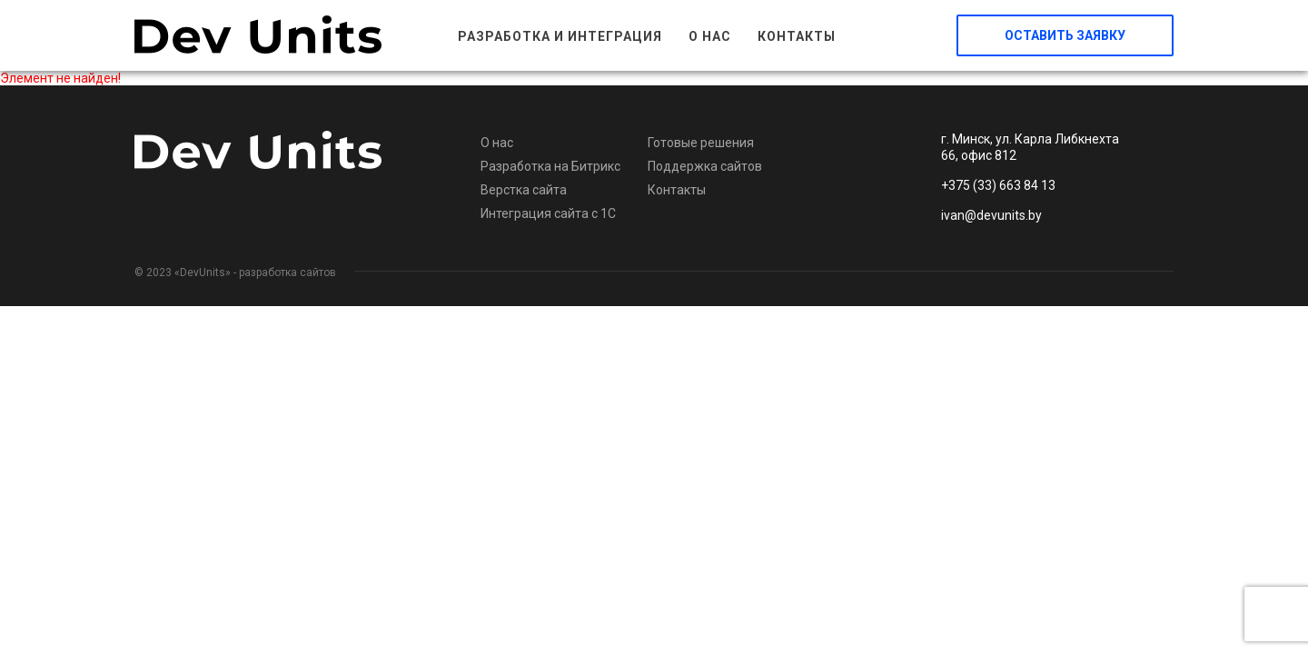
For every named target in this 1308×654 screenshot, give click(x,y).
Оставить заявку (1065, 35)
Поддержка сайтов (705, 166)
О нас (710, 36)
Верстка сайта (524, 190)
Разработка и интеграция (560, 36)
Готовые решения (701, 142)
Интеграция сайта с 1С (548, 213)
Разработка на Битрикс (550, 166)
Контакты (797, 36)
